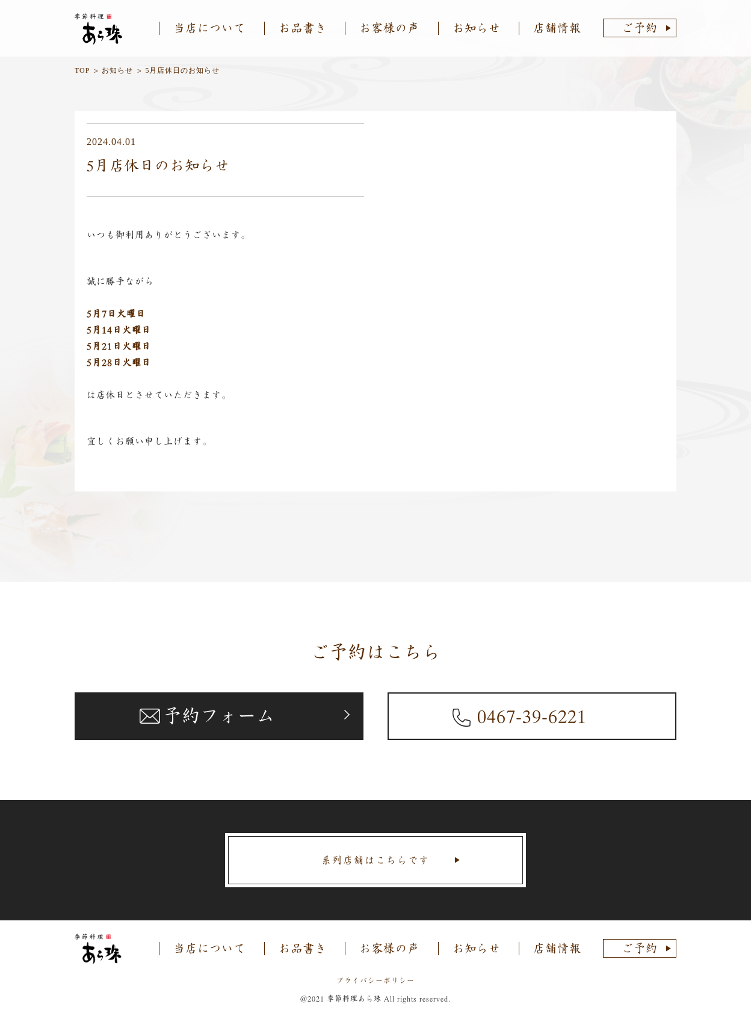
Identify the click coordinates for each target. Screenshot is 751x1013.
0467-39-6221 (532, 716)
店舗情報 (557, 28)
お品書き (303, 28)
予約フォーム (219, 716)
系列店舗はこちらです (375, 860)
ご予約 (640, 28)
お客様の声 (389, 28)
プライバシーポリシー (375, 980)
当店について (209, 28)
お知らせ (477, 28)
